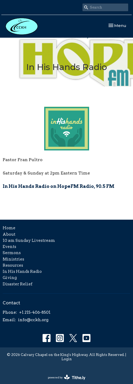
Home (9, 228)
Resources (13, 265)
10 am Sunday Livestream (29, 240)
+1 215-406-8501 (35, 312)
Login (66, 359)
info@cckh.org (33, 319)
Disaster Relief (17, 284)
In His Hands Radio (22, 271)
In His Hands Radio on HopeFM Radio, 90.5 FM (58, 186)
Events (9, 246)
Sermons (12, 252)
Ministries (13, 259)
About (9, 234)
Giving (10, 277)
